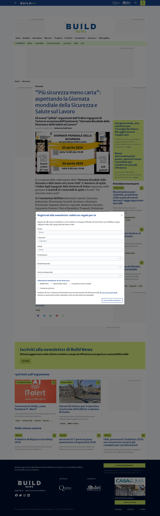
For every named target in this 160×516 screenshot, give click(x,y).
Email (39, 246)
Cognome (41, 238)
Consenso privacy (47, 288)
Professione (42, 255)
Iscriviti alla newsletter (112, 300)
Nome (39, 229)
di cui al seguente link (109, 293)
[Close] (121, 215)
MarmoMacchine (60, 284)
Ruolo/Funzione (43, 264)
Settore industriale (45, 272)
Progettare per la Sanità (81, 284)
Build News (44, 284)
